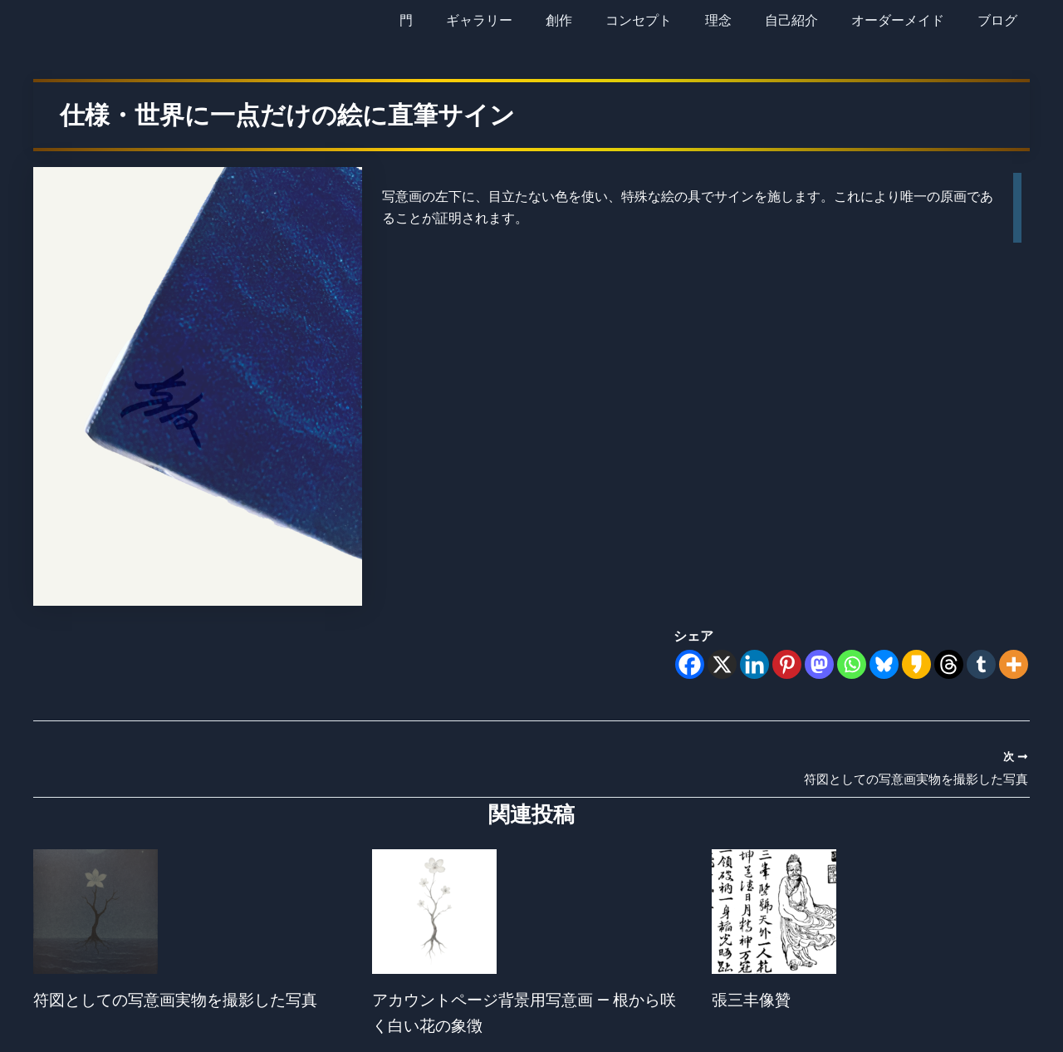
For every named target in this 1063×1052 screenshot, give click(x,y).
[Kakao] (916, 664)
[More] (1013, 664)
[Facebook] (689, 664)
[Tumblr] (981, 664)
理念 (741, 20)
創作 (595, 20)
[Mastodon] (819, 664)
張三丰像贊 (753, 1001)
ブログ (1001, 20)
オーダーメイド (907, 20)
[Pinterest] (786, 664)
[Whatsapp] (851, 664)
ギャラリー (522, 20)
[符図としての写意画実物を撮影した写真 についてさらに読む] (95, 913)
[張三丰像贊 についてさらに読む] (774, 913)
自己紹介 (808, 20)
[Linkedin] (754, 664)
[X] (722, 664)
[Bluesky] (884, 664)
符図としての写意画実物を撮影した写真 (182, 1001)
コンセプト (668, 20)
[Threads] (948, 664)
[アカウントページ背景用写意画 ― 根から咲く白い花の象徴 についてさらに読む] (434, 913)
